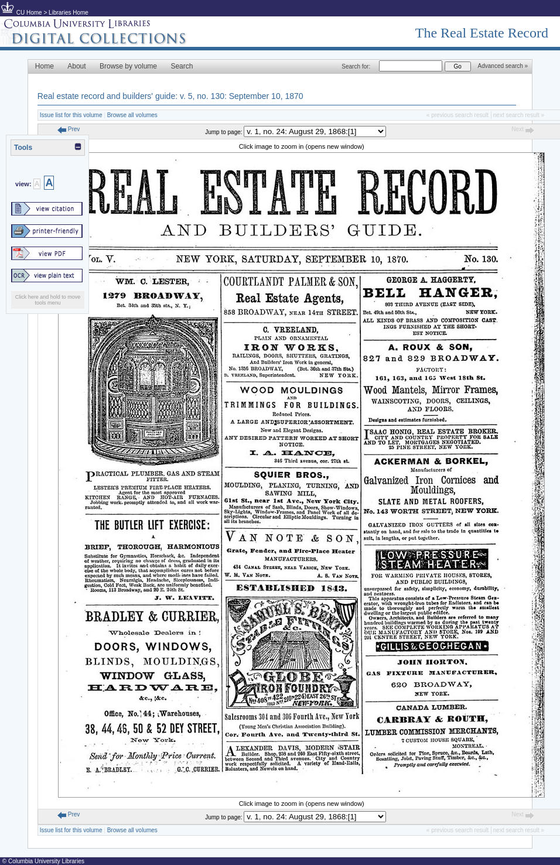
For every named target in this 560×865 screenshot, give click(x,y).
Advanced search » (503, 66)
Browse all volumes (132, 115)
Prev (68, 129)
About (76, 66)
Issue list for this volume (71, 115)
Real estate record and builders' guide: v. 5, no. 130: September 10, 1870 (170, 96)
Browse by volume (128, 66)
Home (44, 66)
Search (181, 66)
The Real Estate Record (481, 32)
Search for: (356, 66)
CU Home (29, 12)
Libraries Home (68, 12)
